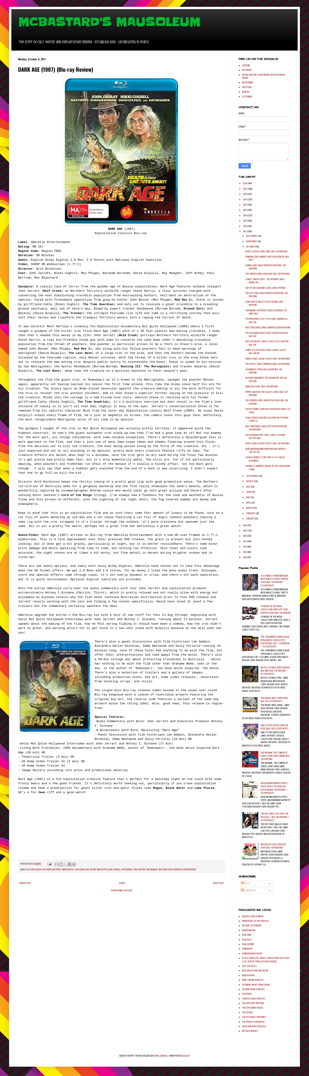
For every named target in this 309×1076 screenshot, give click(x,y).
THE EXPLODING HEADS (252, 1007)
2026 (245, 183)
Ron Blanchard (165, 869)
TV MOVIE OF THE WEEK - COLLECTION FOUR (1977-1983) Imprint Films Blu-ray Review (276, 609)
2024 (245, 194)
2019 (245, 220)
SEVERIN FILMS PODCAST (253, 989)
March (249, 507)
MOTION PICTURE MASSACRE (255, 970)
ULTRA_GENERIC (161, 1055)
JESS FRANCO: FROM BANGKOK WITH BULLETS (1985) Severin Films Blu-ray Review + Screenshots (274, 580)
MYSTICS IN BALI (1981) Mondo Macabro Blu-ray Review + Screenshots (275, 671)
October (250, 246)
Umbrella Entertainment (184, 869)
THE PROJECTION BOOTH (253, 1021)
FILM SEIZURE (248, 944)
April (248, 502)
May (248, 497)
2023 (245, 199)
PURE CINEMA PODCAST (253, 979)
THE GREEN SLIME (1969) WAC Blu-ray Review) (267, 273)
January (250, 518)
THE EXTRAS (247, 1012)
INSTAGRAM (247, 82)
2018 (245, 226)
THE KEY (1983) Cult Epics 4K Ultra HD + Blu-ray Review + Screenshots (275, 817)
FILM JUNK (246, 934)
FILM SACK (247, 939)
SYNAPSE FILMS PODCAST (253, 998)
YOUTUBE (246, 65)
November (251, 241)
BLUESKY (246, 91)
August (250, 481)
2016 (245, 525)
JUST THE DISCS (249, 966)
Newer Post (25, 883)
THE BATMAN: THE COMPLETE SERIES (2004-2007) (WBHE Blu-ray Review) (275, 756)
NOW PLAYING (248, 975)
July (248, 486)
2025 (245, 188)
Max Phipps (102, 869)
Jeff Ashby (79, 869)
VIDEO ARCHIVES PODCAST (254, 1026)
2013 (245, 541)
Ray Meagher (152, 869)
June (249, 491)
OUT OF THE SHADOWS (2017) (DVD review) (265, 287)
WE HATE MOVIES (250, 1031)
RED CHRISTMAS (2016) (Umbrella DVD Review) (268, 327)
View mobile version (121, 890)
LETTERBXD (247, 96)
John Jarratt (90, 869)
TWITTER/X (247, 87)
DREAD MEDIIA (248, 930)
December (251, 236)
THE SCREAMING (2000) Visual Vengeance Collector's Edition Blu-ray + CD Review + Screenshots (275, 641)
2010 (245, 557)
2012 (245, 546)
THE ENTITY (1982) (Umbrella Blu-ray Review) (267, 363)
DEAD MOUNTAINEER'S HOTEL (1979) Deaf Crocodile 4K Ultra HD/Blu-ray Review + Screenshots (274, 788)
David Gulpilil (68, 869)
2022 (245, 204)
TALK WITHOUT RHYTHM (253, 1003)
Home (122, 883)
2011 (245, 552)
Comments (248, 890)
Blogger (185, 1055)
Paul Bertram (140, 869)
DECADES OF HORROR (251, 925)
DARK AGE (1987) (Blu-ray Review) (261, 386)
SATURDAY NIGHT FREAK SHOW (256, 984)
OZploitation (127, 869)
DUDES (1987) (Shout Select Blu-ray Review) (267, 358)
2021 (245, 210)
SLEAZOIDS (247, 993)
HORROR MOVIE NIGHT (252, 953)
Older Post (218, 883)
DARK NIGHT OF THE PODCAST (255, 921)
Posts (245, 883)
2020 (245, 215)
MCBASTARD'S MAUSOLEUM (109, 22)
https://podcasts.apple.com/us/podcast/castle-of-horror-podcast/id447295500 (266, 959)
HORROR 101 (247, 948)
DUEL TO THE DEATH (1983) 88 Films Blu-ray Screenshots (274, 727)
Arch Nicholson (34, 869)
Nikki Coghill (114, 869)
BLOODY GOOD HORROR (252, 916)
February (250, 513)
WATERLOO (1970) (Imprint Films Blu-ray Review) (273, 846)
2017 (245, 231)
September (252, 476)
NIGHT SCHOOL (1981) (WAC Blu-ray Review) (266, 251)
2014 (245, 535)
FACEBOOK (247, 70)
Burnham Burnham (51, 869)
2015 (245, 530)
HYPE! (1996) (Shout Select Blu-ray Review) (267, 443)
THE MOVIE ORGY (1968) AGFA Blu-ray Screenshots (274, 699)
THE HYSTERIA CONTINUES (254, 1017)
